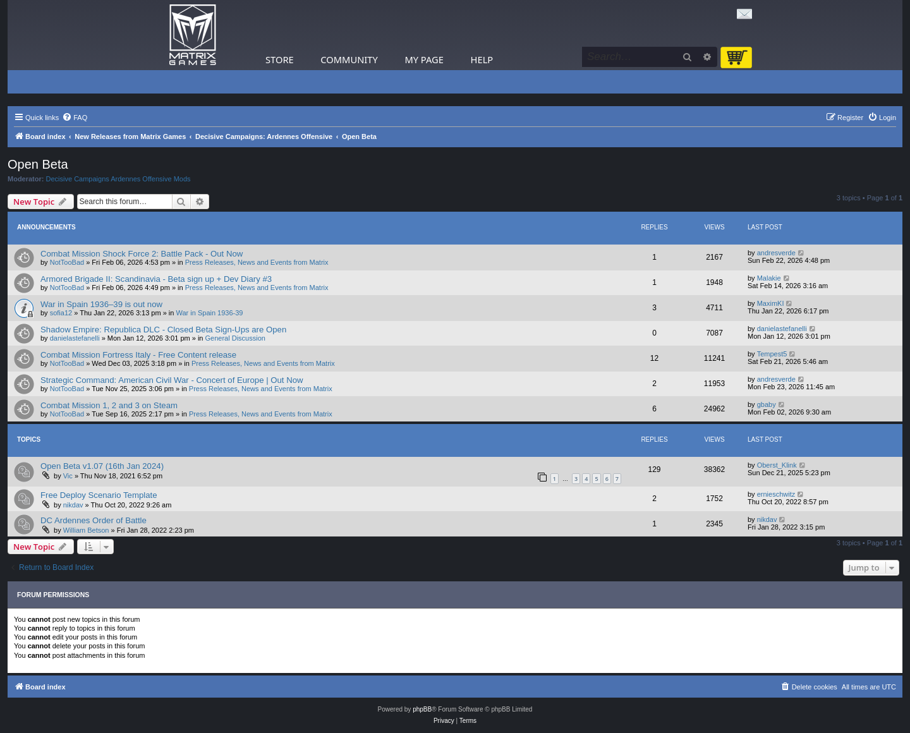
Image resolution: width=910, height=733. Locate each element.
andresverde (776, 253)
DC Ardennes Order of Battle (93, 520)
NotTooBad (67, 262)
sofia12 (61, 313)
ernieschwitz (776, 494)
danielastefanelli (75, 338)
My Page (424, 59)
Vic (68, 476)
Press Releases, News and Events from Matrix (257, 262)
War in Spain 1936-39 (209, 313)
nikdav (73, 505)
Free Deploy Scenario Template (98, 495)
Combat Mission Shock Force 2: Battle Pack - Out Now (141, 253)
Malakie (769, 278)
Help (482, 59)
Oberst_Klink (777, 465)
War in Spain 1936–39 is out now (101, 304)
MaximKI (770, 303)
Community (348, 59)
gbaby (766, 404)
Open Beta (38, 164)
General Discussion (235, 338)
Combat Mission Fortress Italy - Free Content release (138, 355)
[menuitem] (74, 117)
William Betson (86, 530)
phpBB (422, 709)
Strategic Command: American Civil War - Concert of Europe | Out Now (171, 380)
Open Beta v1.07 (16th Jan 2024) (102, 466)
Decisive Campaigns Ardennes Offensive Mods (118, 179)
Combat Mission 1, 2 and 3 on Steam (109, 405)
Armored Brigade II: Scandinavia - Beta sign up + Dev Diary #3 (156, 279)
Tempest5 (772, 354)
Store (279, 59)
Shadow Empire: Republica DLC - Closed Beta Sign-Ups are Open (163, 329)
